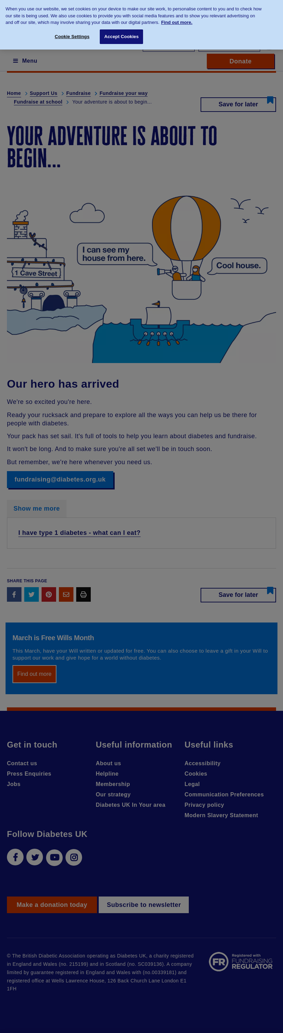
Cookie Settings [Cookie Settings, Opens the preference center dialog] (72, 32)
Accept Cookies (121, 32)
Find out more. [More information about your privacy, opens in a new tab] (176, 17)
